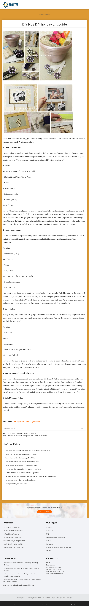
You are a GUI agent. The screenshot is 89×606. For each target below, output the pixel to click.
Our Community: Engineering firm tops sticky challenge (23, 469)
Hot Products (46, 598)
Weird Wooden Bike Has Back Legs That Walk (20, 458)
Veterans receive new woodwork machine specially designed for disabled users (31, 476)
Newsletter (49, 544)
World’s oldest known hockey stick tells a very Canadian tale (27, 436)
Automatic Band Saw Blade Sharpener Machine (18, 585)
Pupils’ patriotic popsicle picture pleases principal (21, 454)
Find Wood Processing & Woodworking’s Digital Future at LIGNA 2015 (28, 451)
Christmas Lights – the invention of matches (22, 433)
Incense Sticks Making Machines (13, 547)
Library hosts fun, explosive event (16, 484)
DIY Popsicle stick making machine (26, 421)
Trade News (44, 14)
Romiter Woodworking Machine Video (58, 547)
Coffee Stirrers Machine (11, 534)
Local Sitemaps (67, 598)
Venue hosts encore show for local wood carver (21, 480)
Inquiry (48, 541)
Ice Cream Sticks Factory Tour (55, 537)
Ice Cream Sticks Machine (11, 527)
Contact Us (49, 531)
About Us (49, 527)
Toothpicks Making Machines (12, 537)
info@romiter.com (57, 574)
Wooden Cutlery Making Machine (14, 541)
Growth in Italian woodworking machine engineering (22, 473)
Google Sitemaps (56, 598)
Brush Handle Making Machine (13, 544)
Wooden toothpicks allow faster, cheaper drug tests (22, 462)
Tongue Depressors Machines (13, 531)
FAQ (47, 534)
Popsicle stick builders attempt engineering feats (21, 465)
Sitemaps (49, 551)
